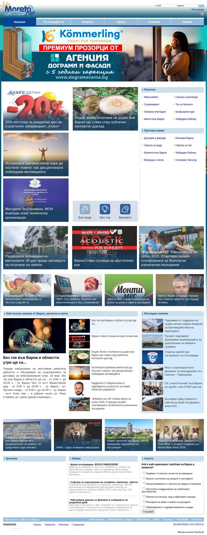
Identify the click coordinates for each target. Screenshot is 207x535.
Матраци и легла (153, 160)
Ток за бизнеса (183, 104)
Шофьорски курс (184, 111)
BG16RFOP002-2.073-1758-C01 (188, 524)
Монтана (63, 524)
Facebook (199, 532)
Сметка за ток (183, 145)
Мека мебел (150, 97)
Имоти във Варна (153, 119)
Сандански (77, 524)
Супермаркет (150, 104)
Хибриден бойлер (185, 119)
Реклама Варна (183, 138)
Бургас (37, 524)
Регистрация (198, 9)
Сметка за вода (152, 145)
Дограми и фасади (154, 138)
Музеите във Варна (154, 152)
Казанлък (49, 524)
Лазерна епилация (154, 111)
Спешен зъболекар (186, 97)
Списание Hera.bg (185, 160)
